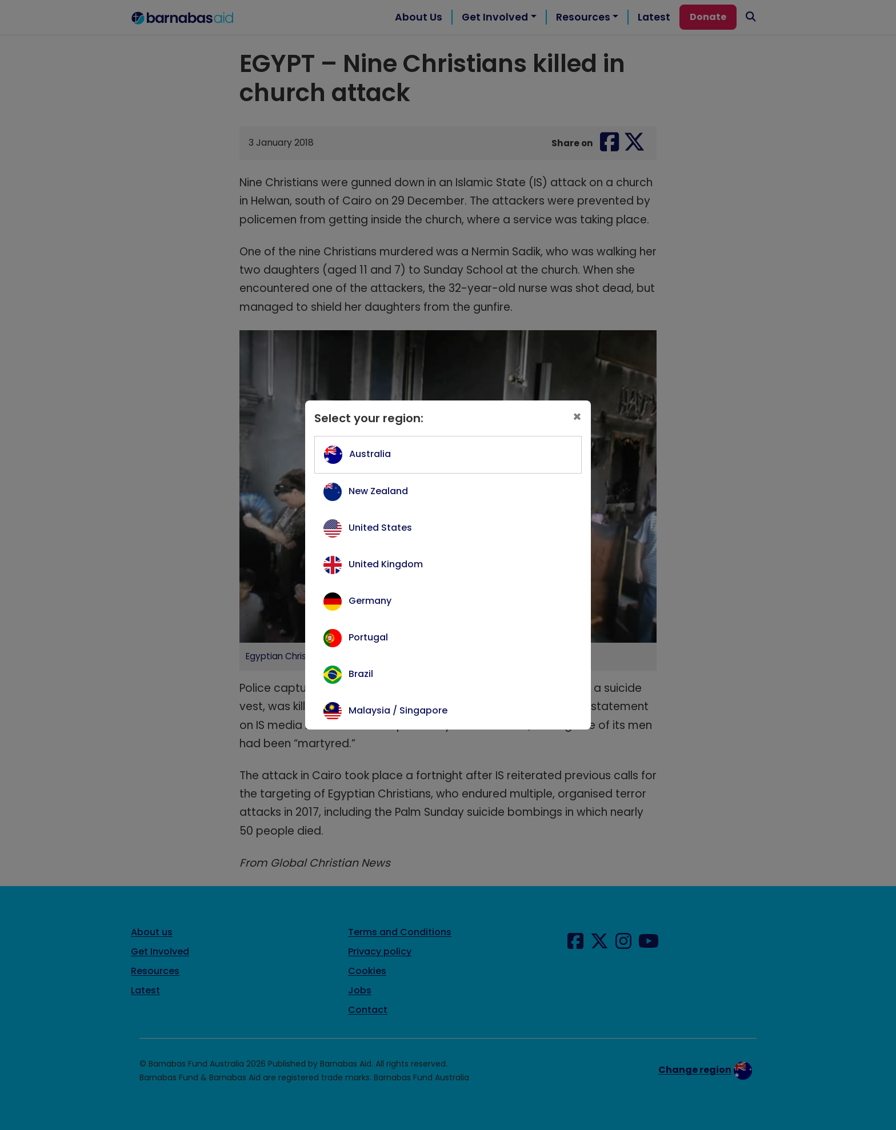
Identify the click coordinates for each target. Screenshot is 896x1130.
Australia (370, 453)
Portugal (368, 637)
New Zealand (378, 491)
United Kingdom (386, 564)
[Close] (577, 416)
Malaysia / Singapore (398, 710)
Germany (370, 600)
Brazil (361, 673)
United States (380, 527)
